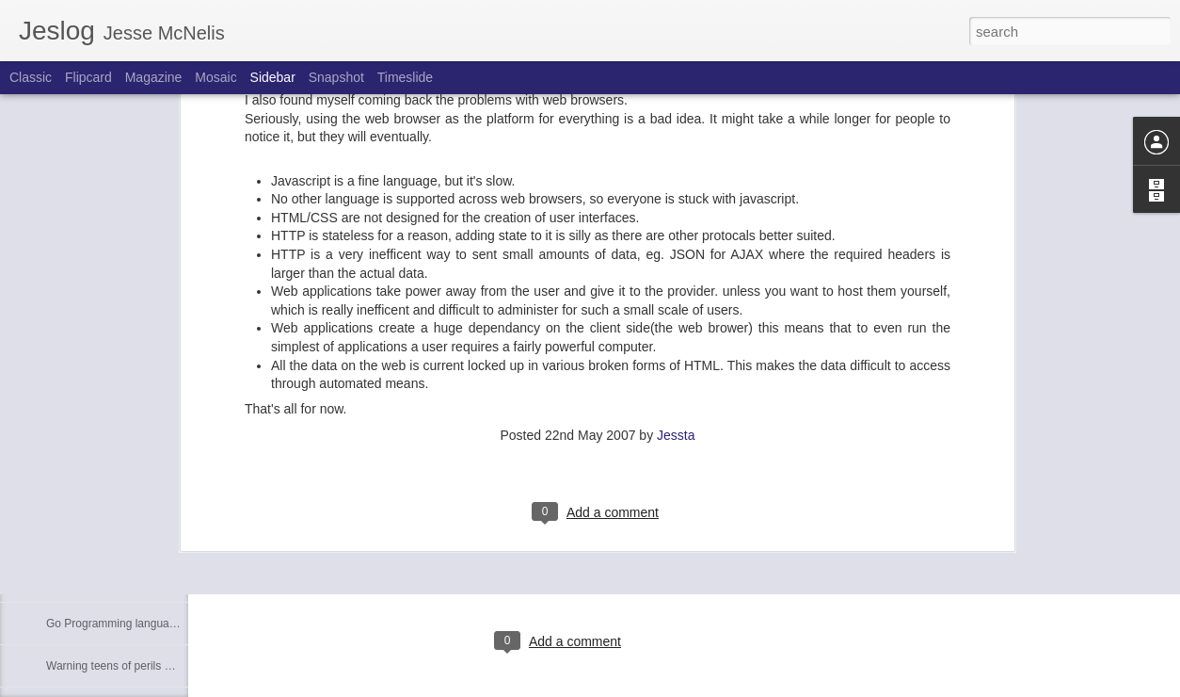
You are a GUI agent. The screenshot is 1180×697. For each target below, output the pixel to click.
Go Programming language (114, 623)
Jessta (675, 185)
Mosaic (215, 77)
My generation (82, 454)
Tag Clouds (74, 496)
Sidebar (272, 77)
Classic (30, 77)
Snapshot (336, 77)
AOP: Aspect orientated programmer (137, 581)
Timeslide (405, 77)
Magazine (154, 77)
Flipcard (88, 77)
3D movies (73, 538)
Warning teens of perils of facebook (134, 666)
